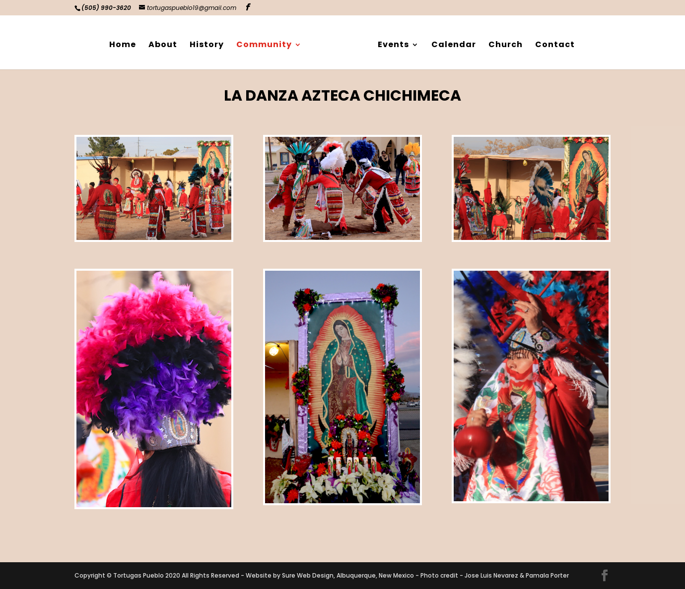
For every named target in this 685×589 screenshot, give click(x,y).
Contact (551, 42)
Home (126, 42)
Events (390, 42)
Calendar (450, 42)
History (210, 42)
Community (267, 42)
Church (502, 42)
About (166, 42)
